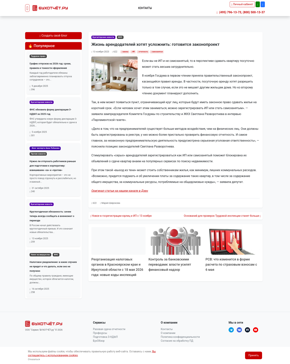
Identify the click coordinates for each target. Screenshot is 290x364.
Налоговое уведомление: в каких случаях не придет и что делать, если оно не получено (53, 266)
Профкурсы (100, 333)
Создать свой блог (53, 35)
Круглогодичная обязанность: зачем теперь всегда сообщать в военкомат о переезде (52, 216)
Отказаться (34, 359)
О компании (168, 333)
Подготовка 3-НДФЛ (105, 336)
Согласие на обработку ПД (177, 340)
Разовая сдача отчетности (109, 329)
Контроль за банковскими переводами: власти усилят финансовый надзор (170, 264)
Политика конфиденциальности (180, 336)
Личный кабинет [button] (242, 4)
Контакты (145, 7)
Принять (253, 355)
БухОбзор (99, 340)
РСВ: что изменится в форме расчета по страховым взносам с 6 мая (231, 264)
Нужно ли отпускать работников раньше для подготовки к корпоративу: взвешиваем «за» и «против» (53, 165)
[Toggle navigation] (27, 8)
